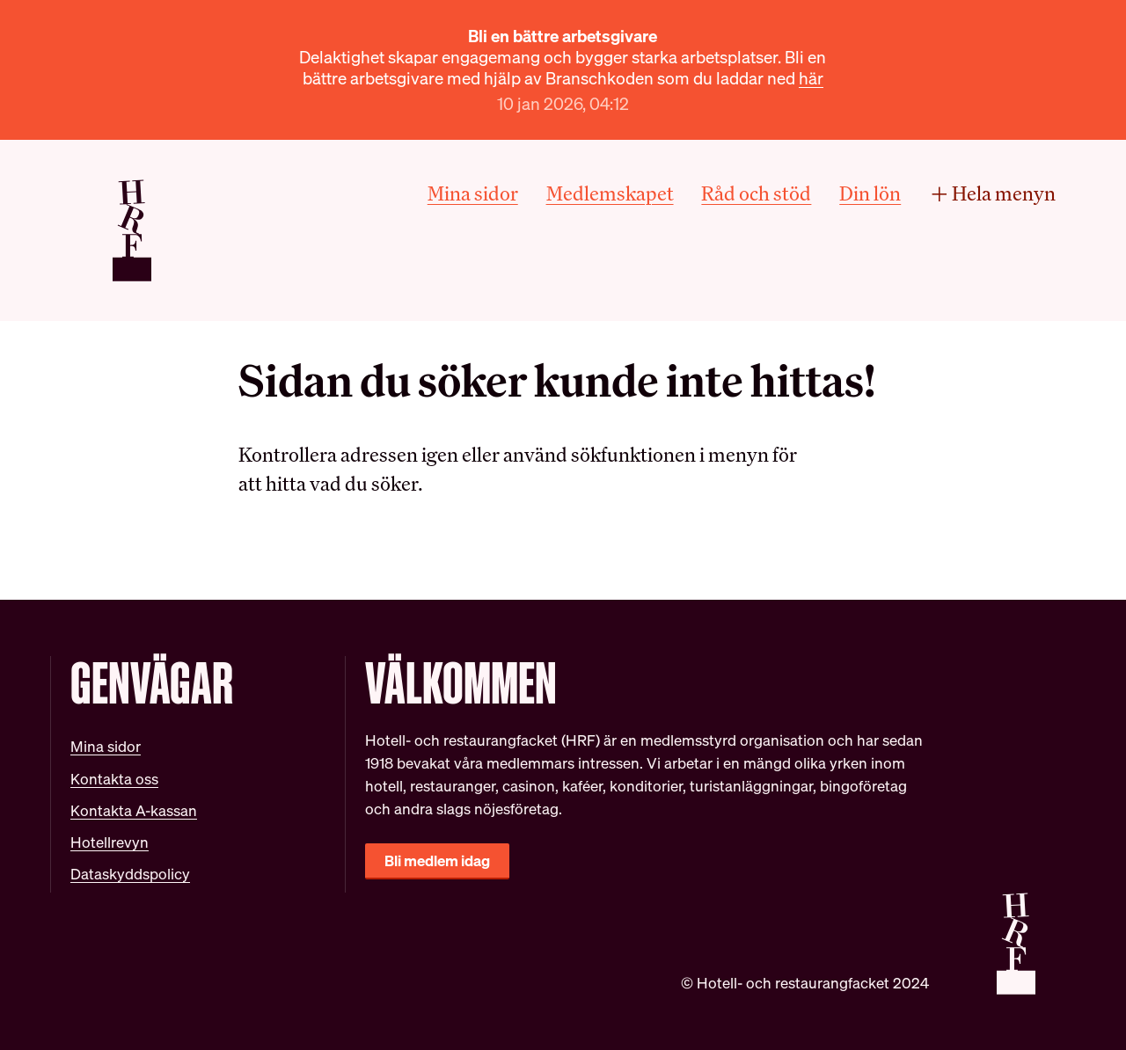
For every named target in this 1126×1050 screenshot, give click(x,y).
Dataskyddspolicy (130, 874)
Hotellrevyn (109, 842)
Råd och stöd (756, 193)
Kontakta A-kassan (133, 810)
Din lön (870, 193)
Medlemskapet (610, 193)
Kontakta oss (114, 779)
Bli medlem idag (437, 860)
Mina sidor (473, 193)
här (811, 78)
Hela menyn (992, 193)
